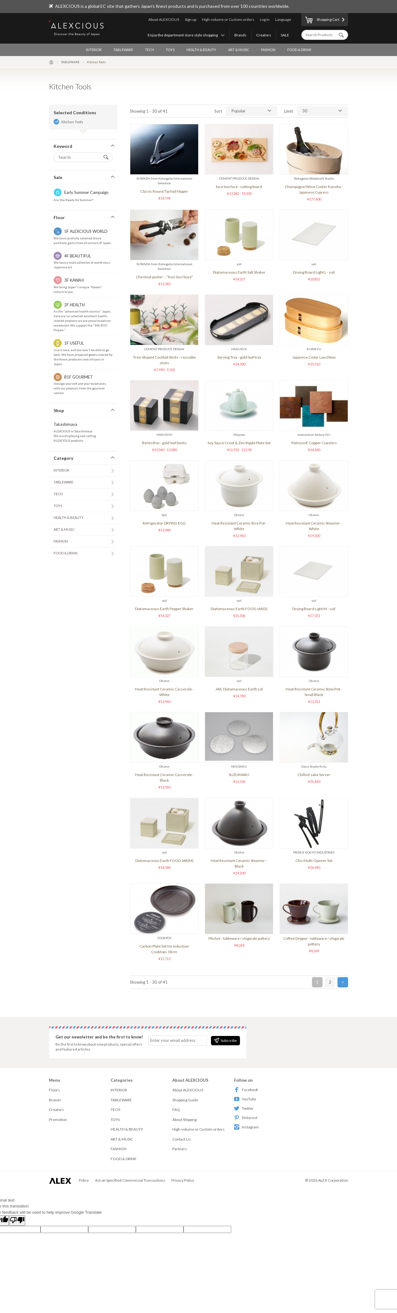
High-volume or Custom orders (228, 19)
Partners (179, 1148)
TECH (149, 50)
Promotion (58, 1119)
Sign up (190, 19)
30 (304, 110)
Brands (240, 35)
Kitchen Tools (72, 122)
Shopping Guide (185, 1100)
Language (283, 19)
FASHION (268, 50)
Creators (263, 35)
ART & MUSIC (238, 50)
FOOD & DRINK (299, 50)
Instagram (246, 1127)
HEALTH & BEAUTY (201, 50)
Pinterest (245, 1117)
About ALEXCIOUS (163, 19)
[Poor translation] (17, 1220)
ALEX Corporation (333, 1180)
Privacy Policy (182, 1180)
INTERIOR (94, 50)
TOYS (170, 50)
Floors (54, 1090)
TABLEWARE (123, 50)
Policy (84, 1180)
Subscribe (225, 1040)
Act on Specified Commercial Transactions (130, 1180)
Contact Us (181, 1139)
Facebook (246, 1089)
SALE (285, 35)
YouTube (245, 1099)
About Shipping (184, 1119)
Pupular (239, 110)
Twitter (244, 1108)
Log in (265, 19)
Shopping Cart (322, 20)
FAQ (176, 1109)
